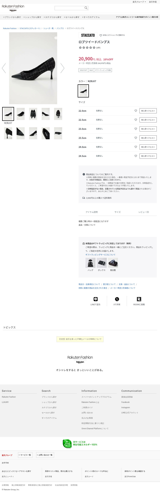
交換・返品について (127, 284)
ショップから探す (49, 402)
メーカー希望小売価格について (122, 288)
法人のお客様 (87, 418)
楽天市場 (153, 2)
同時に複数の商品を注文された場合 (93, 288)
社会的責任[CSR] (61, 485)
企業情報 (5, 485)
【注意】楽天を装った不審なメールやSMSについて (80, 339)
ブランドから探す (49, 397)
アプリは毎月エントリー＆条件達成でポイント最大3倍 (137, 17)
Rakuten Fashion (26, 8)
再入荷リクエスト (148, 110)
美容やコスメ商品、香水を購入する (58, 471)
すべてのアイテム (49, 418)
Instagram (125, 407)
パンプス (60, 28)
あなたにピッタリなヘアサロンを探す (16, 471)
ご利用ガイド (87, 407)
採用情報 (74, 485)
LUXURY (5, 402)
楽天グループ (138, 2)
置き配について (109, 284)
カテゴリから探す (49, 407)
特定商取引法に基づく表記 (93, 423)
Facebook (125, 402)
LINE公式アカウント (129, 413)
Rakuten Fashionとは (90, 402)
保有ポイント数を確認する (135, 471)
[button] (4, 68)
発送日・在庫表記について (89, 284)
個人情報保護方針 (18, 485)
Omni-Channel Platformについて (95, 428)
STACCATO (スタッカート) (30, 28)
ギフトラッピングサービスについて (100, 254)
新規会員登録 (127, 397)
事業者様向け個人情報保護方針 (40, 485)
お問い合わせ (87, 413)
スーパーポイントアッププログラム (97, 397)
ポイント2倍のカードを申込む (96, 471)
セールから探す (48, 413)
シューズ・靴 (48, 28)
